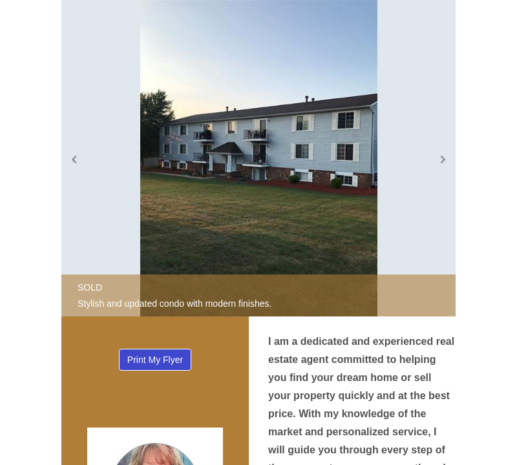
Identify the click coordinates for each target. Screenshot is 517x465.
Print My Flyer (155, 360)
